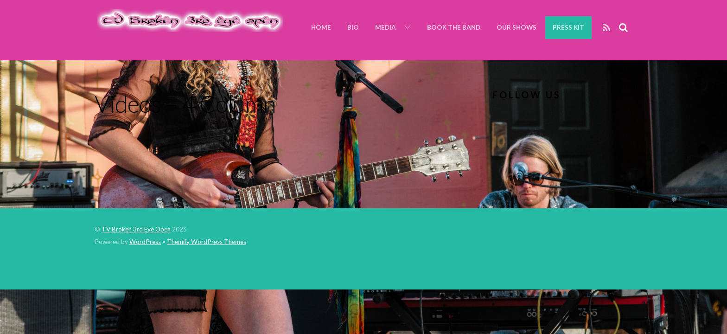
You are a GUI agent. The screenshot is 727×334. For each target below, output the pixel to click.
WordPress (145, 241)
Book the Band (453, 27)
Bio (353, 27)
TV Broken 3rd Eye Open (136, 229)
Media (385, 27)
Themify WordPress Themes (206, 241)
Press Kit (568, 27)
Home (321, 27)
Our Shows (516, 27)
